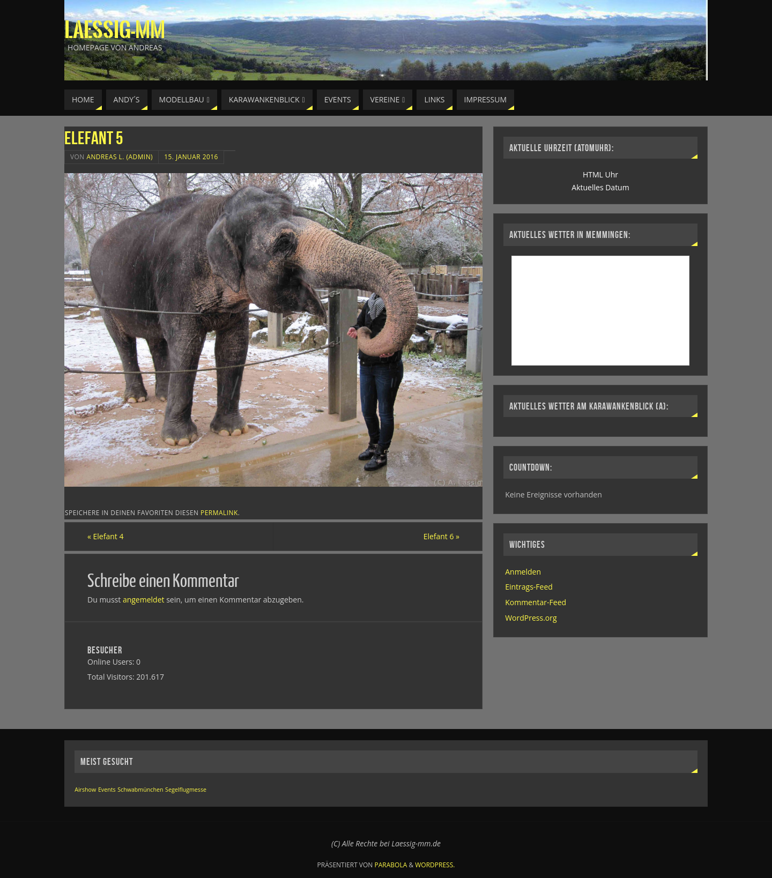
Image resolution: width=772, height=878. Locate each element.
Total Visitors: (111, 677)
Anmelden (523, 572)
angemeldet (144, 599)
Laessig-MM (114, 30)
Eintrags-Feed (529, 587)
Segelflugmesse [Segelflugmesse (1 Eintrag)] (185, 789)
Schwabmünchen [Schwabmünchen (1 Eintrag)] (140, 789)
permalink (219, 512)
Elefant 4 (105, 536)
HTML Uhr (600, 174)
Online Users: (111, 662)
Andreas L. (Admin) (119, 156)
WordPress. (435, 864)
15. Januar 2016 (191, 156)
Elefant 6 (441, 536)
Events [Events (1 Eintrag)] (107, 789)
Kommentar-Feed (535, 602)
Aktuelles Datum (600, 187)
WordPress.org (530, 618)
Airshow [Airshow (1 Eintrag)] (85, 789)
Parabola (391, 864)
